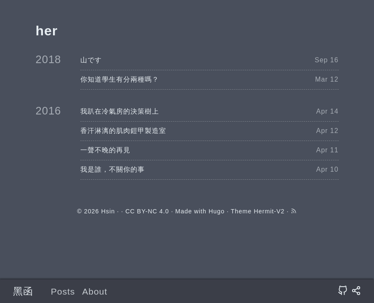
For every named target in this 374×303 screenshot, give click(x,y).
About (94, 291)
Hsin (108, 211)
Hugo (217, 211)
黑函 (23, 291)
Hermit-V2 (269, 211)
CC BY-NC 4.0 (147, 211)
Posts (63, 291)
